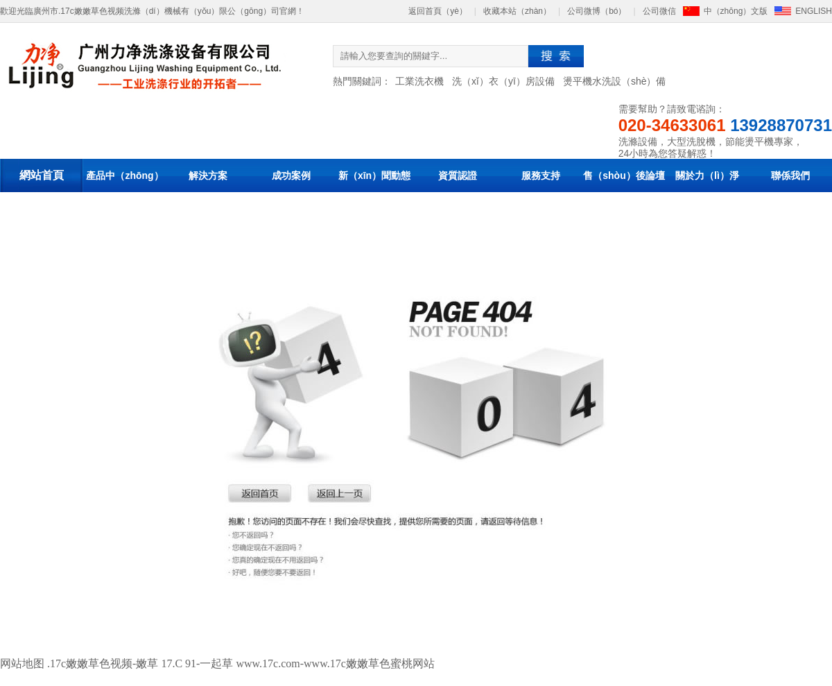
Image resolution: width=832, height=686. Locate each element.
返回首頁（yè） (437, 11)
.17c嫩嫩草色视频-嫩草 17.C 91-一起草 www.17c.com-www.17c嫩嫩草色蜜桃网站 (241, 663)
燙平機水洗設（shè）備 (614, 81)
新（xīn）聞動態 (374, 175)
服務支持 (540, 175)
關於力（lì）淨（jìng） (707, 192)
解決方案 (208, 175)
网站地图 (22, 663)
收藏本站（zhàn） (517, 11)
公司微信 (659, 11)
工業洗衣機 (419, 81)
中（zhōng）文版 (736, 11)
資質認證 (457, 175)
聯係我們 (790, 175)
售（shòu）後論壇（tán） (623, 192)
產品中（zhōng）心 (124, 192)
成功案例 (291, 175)
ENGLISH (813, 11)
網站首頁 (41, 175)
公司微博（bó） (596, 11)
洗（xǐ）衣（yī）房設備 (503, 81)
